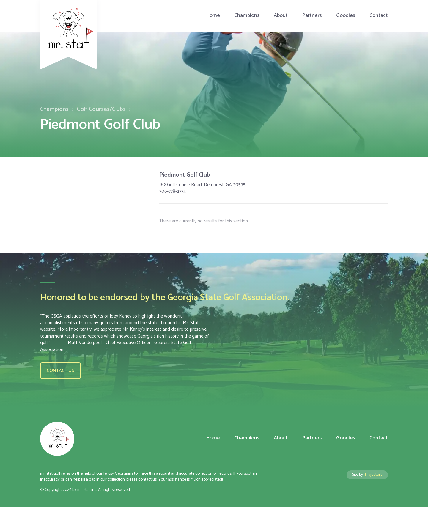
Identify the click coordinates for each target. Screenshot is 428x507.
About (281, 15)
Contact (378, 15)
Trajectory (373, 474)
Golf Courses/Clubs (101, 109)
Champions (246, 15)
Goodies (345, 15)
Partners (312, 15)
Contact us (60, 371)
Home (213, 15)
